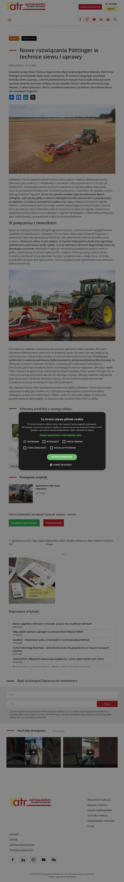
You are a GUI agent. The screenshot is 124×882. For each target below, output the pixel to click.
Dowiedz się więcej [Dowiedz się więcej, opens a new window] (84, 430)
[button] (62, 435)
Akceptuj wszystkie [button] (62, 457)
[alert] (62, 441)
